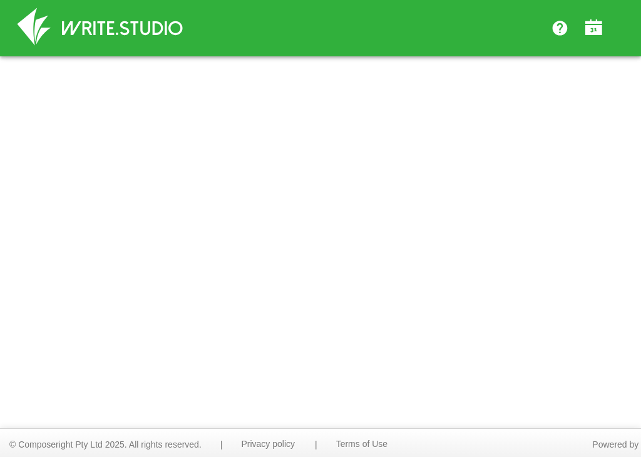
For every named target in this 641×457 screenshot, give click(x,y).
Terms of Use (361, 444)
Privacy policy (268, 444)
